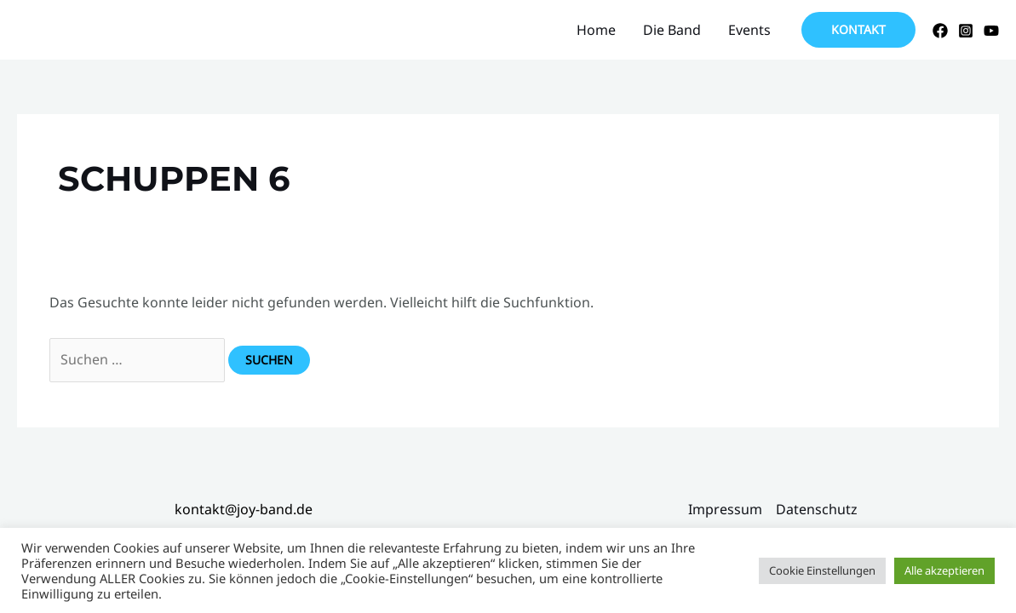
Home (596, 29)
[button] (858, 30)
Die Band (672, 29)
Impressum (725, 509)
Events (749, 29)
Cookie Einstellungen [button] (822, 570)
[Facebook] (940, 30)
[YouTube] (991, 30)
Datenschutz (817, 509)
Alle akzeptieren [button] (944, 570)
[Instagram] (965, 30)
